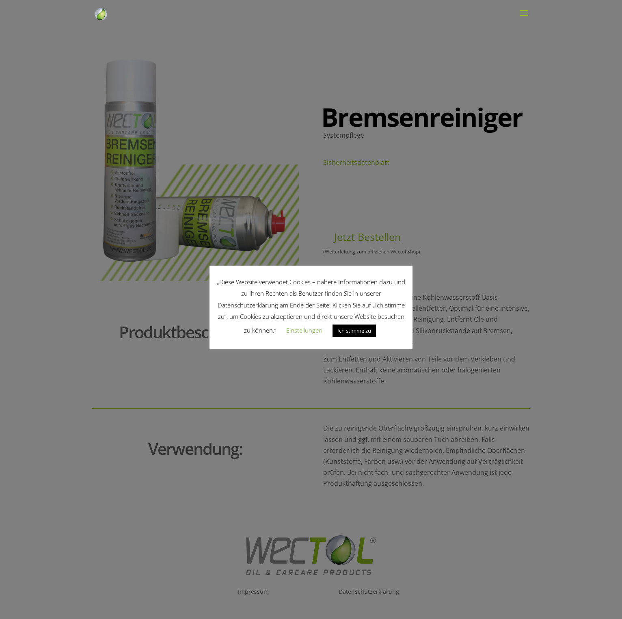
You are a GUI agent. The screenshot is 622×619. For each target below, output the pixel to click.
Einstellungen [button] (304, 330)
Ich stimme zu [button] (354, 330)
